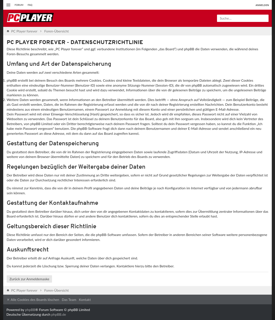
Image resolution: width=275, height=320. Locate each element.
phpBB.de (58, 314)
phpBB (30, 310)
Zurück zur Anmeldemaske (29, 279)
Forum (19, 4)
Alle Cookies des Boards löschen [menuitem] (32, 300)
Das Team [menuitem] (69, 299)
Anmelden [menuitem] (262, 5)
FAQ (30, 4)
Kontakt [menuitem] (85, 299)
